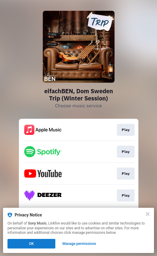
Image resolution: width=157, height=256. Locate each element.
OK (31, 244)
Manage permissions (79, 244)
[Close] (148, 214)
